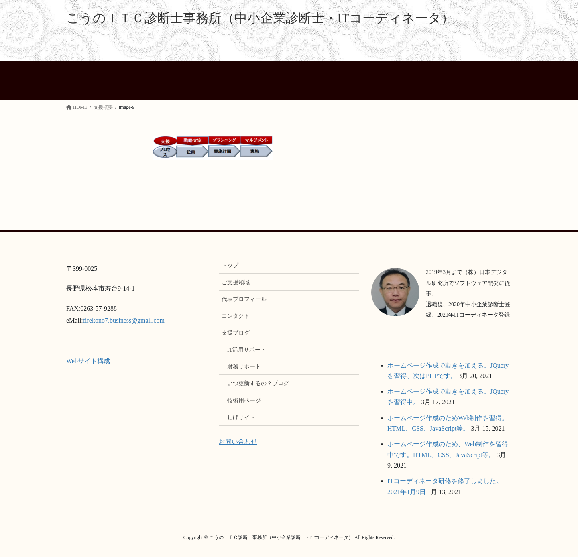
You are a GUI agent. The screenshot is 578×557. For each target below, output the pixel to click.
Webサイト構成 (88, 361)
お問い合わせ (238, 441)
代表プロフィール (244, 299)
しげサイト (241, 418)
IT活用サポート (246, 350)
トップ (230, 265)
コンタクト (236, 316)
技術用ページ (244, 401)
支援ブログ (236, 333)
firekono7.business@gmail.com (124, 320)
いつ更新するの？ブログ (258, 383)
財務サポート (244, 367)
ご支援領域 (236, 282)
